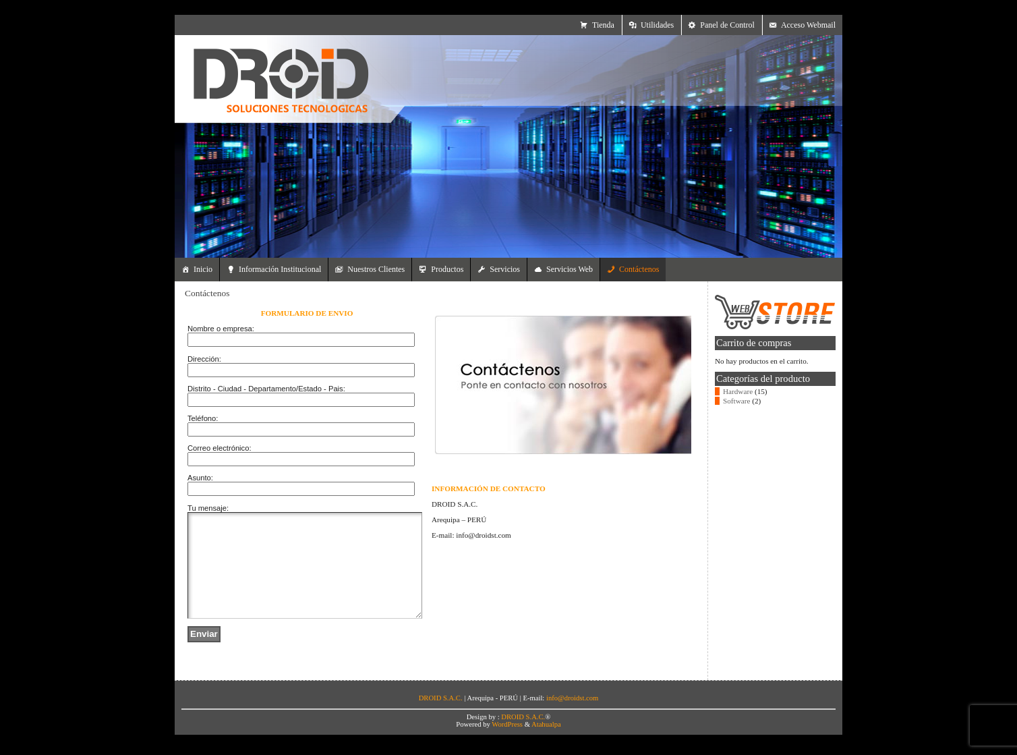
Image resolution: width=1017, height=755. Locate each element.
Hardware (738, 391)
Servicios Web (569, 269)
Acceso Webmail (808, 25)
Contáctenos (639, 269)
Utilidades (657, 25)
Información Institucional (280, 269)
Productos (447, 269)
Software (736, 401)
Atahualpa (546, 744)
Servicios (505, 269)
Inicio (203, 269)
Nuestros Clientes (376, 269)
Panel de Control (727, 25)
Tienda (603, 25)
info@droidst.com (572, 718)
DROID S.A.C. (523, 737)
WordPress (507, 744)
